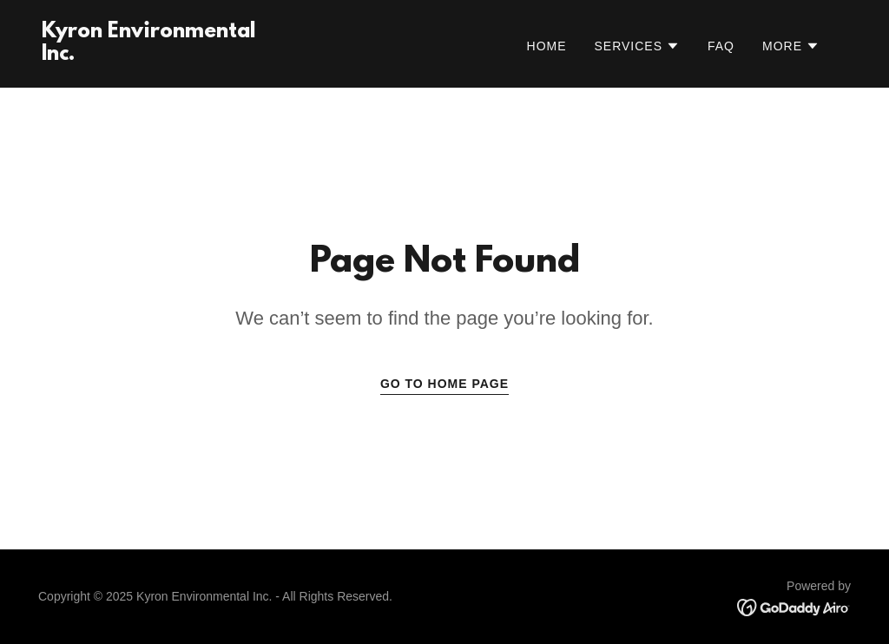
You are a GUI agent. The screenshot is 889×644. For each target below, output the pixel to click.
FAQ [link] (721, 46)
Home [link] (547, 46)
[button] (638, 46)
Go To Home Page (444, 384)
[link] (154, 55)
